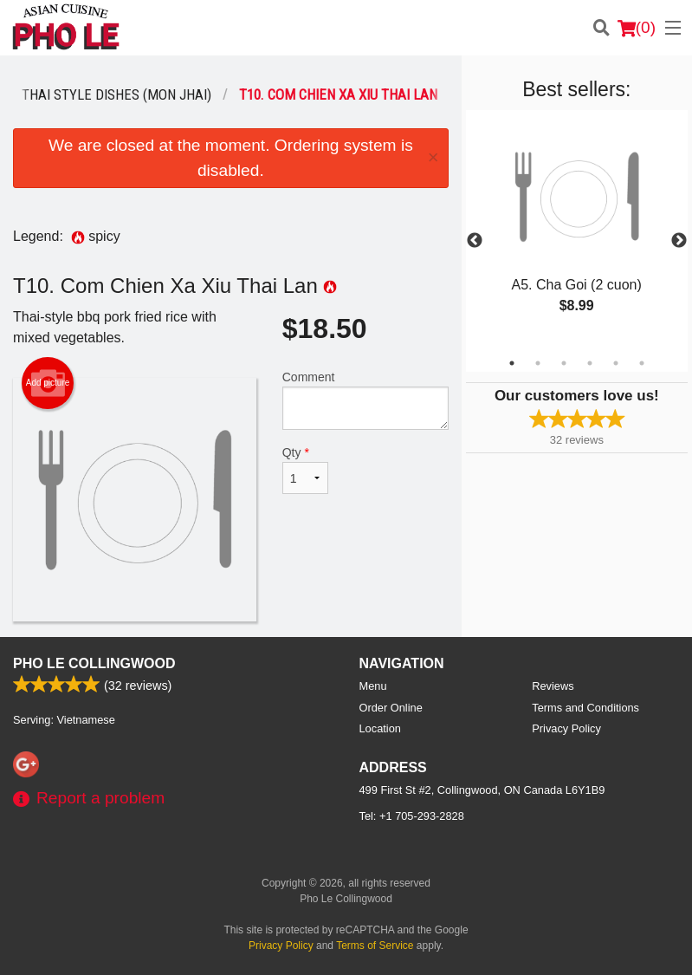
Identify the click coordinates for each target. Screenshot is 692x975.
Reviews (552, 685)
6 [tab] (641, 363)
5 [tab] (615, 363)
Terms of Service (374, 945)
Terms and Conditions (585, 707)
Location (380, 728)
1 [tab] (512, 363)
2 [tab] (537, 363)
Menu (373, 685)
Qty (305, 469)
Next (679, 241)
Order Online (391, 707)
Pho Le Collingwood (94, 663)
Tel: (411, 815)
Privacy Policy (566, 728)
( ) (637, 28)
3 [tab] (563, 363)
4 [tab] (589, 363)
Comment (365, 400)
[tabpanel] (576, 230)
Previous (474, 241)
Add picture (48, 383)
